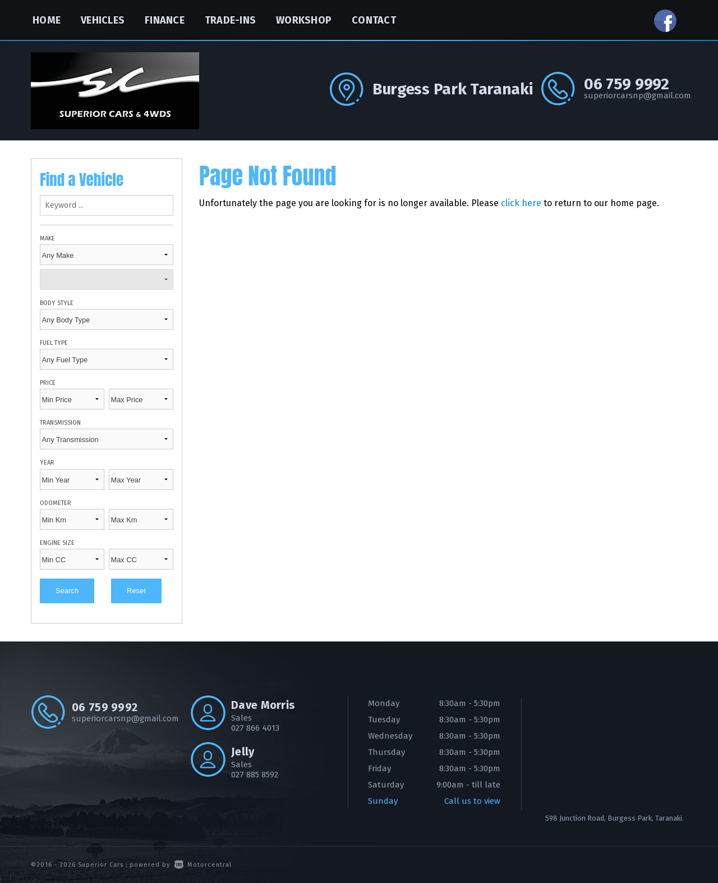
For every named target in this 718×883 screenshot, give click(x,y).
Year (47, 462)
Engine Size (57, 543)
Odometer (55, 503)
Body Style (56, 303)
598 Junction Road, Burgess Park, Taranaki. (614, 818)
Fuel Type (54, 343)
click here (521, 203)
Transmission (60, 422)
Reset (136, 590)
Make (47, 238)
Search (67, 590)
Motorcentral (203, 864)
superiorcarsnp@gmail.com (635, 95)
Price (48, 382)
